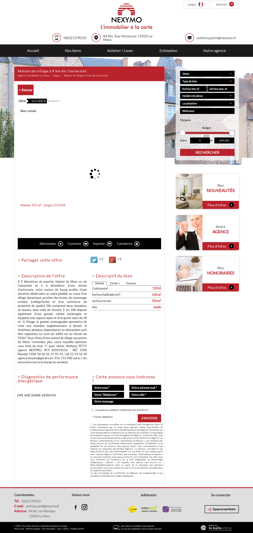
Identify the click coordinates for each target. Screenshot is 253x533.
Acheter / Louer (120, 50)
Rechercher (207, 152)
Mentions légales (33, 529)
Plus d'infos (220, 204)
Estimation (168, 50)
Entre (183, 140)
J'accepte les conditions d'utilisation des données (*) (121, 410)
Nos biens (73, 50)
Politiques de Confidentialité (142, 473)
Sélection (221, 4)
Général (99, 283)
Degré (57, 75)
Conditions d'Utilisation (101, 476)
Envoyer (149, 418)
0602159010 (75, 37)
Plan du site (19, 529)
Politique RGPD (77, 529)
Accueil (33, 50)
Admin (66, 529)
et (211, 140)
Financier (131, 283)
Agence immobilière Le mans (34, 75)
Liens (59, 529)
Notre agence (214, 50)
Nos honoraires (48, 529)
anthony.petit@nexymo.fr (216, 38)
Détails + (115, 283)
